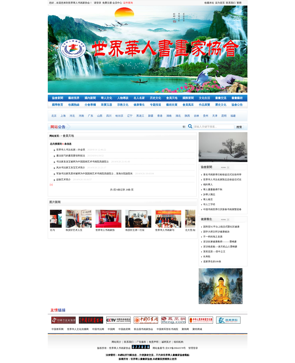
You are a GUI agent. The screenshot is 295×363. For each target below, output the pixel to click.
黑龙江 (140, 115)
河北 (72, 115)
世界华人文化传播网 (78, 329)
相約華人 (208, 184)
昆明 (224, 115)
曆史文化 (220, 104)
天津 (214, 115)
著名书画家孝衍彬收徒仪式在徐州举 (222, 174)
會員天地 (171, 98)
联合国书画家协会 (143, 329)
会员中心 (117, 2)
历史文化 (155, 98)
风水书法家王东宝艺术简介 (70, 167)
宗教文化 (122, 104)
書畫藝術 (237, 98)
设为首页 (220, 2)
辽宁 (129, 115)
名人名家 (139, 98)
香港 (159, 115)
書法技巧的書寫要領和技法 (70, 155)
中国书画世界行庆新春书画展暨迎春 (222, 209)
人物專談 (122, 98)
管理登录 (193, 348)
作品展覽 (204, 104)
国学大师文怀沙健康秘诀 (216, 231)
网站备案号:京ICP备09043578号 (169, 348)
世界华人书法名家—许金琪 (70, 149)
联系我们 (230, 2)
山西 (99, 115)
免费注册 (107, 2)
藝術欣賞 (171, 104)
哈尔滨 (119, 115)
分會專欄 (90, 104)
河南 (81, 115)
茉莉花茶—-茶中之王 (214, 251)
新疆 (150, 115)
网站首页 (54, 136)
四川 (108, 115)
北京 (54, 115)
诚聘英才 (166, 342)
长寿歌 (206, 256)
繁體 (239, 2)
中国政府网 (124, 329)
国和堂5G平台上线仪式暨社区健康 (221, 226)
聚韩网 (185, 329)
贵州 (205, 115)
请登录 (97, 2)
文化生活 (204, 98)
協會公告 (237, 104)
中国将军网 (57, 329)
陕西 (187, 115)
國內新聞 (90, 98)
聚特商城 (197, 329)
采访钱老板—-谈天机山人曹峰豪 (220, 246)
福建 (233, 115)
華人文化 (106, 98)
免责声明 (153, 342)
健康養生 (139, 104)
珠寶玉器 (106, 104)
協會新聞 (57, 98)
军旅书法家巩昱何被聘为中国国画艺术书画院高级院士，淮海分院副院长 (94, 173)
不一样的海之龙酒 (212, 236)
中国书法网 (98, 329)
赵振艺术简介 (63, 179)
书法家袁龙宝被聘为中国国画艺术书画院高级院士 (82, 161)
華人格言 (208, 199)
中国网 (111, 329)
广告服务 (141, 342)
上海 (63, 115)
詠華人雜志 (209, 194)
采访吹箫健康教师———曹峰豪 (220, 241)
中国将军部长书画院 (167, 329)
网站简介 (116, 342)
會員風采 (188, 104)
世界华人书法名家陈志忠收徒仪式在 (222, 179)
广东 (90, 115)
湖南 (169, 115)
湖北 (178, 115)
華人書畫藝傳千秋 (212, 189)
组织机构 (178, 342)
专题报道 (155, 104)
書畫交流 (220, 98)
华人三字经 (209, 204)
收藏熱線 (73, 104)
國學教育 (57, 104)
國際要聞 (188, 98)
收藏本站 (209, 2)
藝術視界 (73, 98)
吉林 (196, 115)
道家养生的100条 (212, 261)
